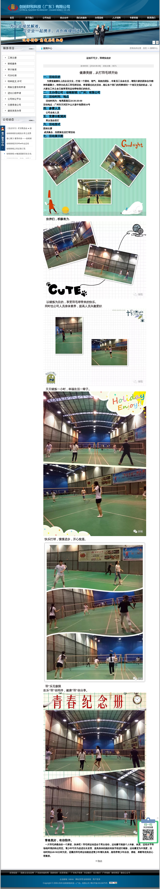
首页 (12, 18)
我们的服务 (82, 18)
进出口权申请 (14, 93)
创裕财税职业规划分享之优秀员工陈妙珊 (18, 135)
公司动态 (47, 18)
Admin (71, 879)
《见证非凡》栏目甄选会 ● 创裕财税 (19, 130)
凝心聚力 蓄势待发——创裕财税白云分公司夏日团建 (19, 140)
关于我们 (29, 18)
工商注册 (12, 58)
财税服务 (12, 63)
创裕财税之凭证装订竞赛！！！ (16, 150)
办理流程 (99, 18)
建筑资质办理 (14, 111)
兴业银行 (88, 873)
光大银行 (97, 873)
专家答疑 (134, 18)
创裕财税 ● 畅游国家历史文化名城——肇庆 (19, 155)
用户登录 (96, 879)
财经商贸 (115, 873)
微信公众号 (125, 873)
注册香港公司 (14, 105)
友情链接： (14, 873)
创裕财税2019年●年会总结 (17, 144)
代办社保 (12, 75)
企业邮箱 (63, 879)
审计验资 (12, 69)
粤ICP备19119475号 (99, 883)
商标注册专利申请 (17, 87)
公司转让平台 (14, 99)
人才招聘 (116, 18)
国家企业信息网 (27, 873)
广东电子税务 (76, 873)
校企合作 (64, 18)
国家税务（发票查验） (59, 873)
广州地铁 (106, 873)
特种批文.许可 (15, 81)
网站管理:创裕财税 (83, 879)
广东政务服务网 (42, 873)
